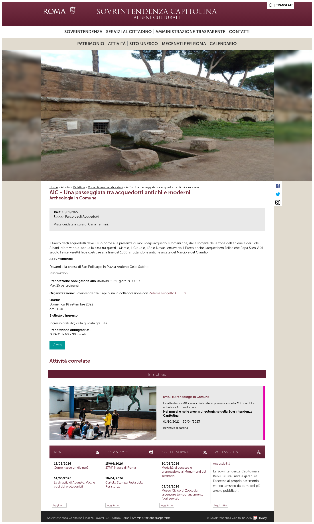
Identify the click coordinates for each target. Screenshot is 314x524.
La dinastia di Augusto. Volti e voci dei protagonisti (74, 484)
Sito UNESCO (143, 43)
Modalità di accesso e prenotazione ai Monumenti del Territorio (184, 472)
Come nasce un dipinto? (71, 468)
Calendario (223, 43)
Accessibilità (221, 464)
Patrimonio (90, 43)
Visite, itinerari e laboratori (105, 187)
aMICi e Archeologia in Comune (186, 397)
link (261, 435)
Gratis (57, 345)
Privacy (262, 518)
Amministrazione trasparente (190, 31)
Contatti (239, 31)
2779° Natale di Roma (120, 468)
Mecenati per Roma (184, 43)
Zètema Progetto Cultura (167, 293)
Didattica (79, 187)
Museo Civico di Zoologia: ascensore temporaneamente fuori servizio (182, 494)
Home (53, 187)
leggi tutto (59, 505)
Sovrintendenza (83, 31)
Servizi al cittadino (129, 31)
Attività (117, 43)
